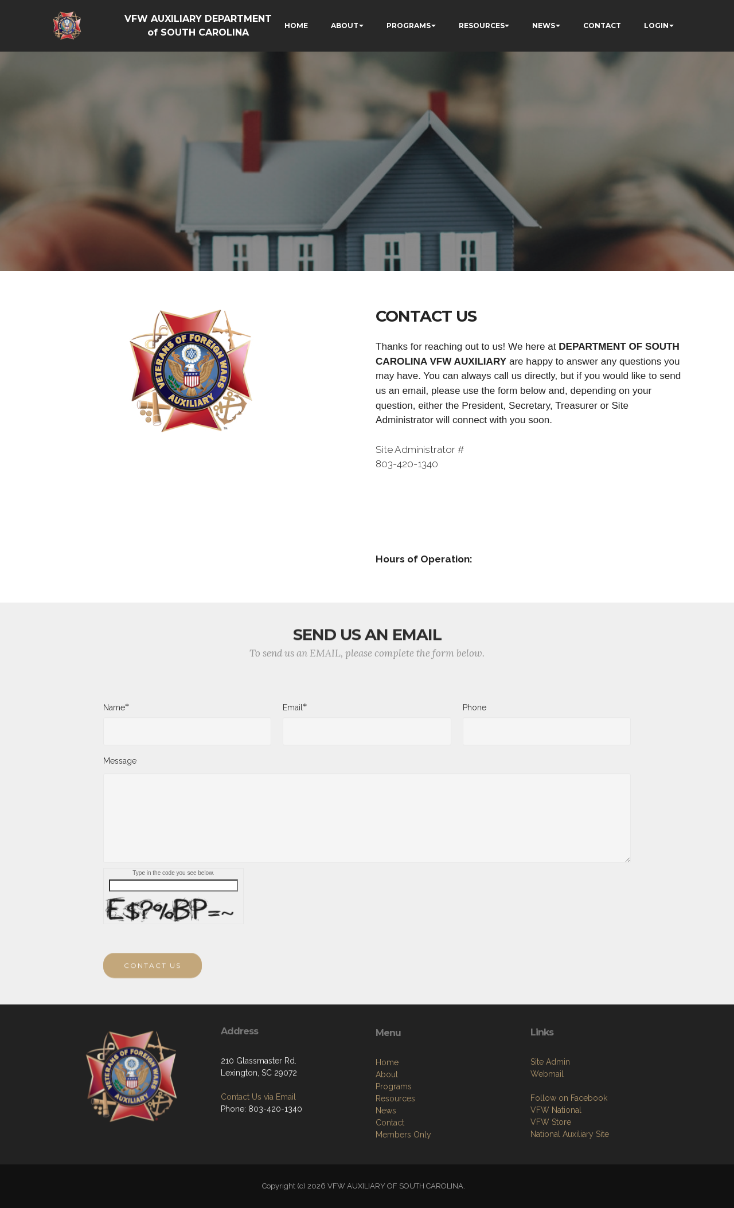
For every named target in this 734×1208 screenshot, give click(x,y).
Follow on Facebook (568, 1151)
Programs (394, 1146)
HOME (296, 25)
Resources (395, 1158)
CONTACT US (152, 977)
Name (114, 712)
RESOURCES (482, 25)
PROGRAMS (408, 25)
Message (119, 766)
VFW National (555, 1163)
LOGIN (656, 25)
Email (293, 712)
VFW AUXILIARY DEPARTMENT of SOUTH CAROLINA (198, 25)
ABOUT (344, 25)
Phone (474, 713)
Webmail (547, 1127)
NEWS (543, 25)
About (387, 1134)
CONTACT (602, 25)
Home (387, 1122)
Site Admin (550, 1115)
